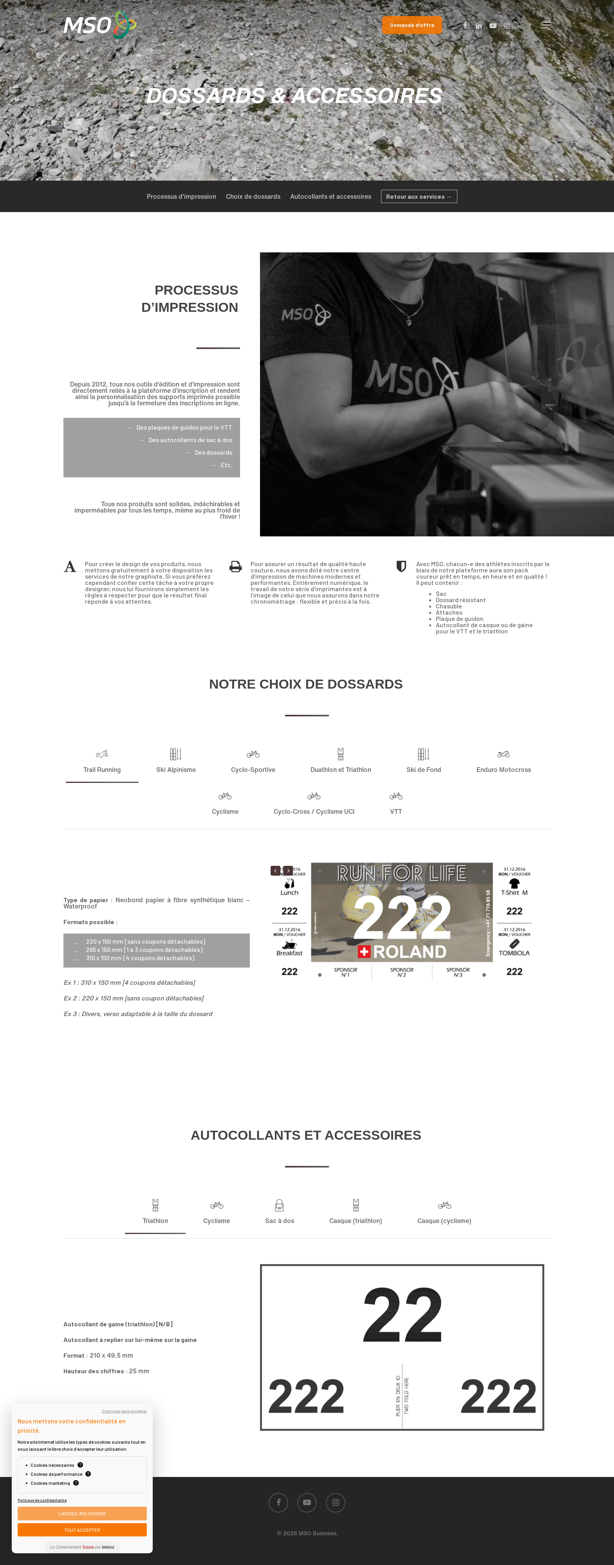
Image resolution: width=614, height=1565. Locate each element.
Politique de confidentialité (42, 1500)
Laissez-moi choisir (82, 1513)
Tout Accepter (82, 1530)
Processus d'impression (181, 196)
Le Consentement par (82, 1547)
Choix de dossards (253, 196)
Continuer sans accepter (124, 1410)
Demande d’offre (412, 25)
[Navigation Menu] (546, 25)
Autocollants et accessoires (330, 196)
